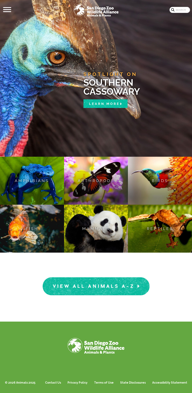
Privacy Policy (78, 382)
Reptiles (160, 228)
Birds (160, 180)
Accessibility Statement (169, 382)
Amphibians (32, 180)
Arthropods (96, 180)
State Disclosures (133, 382)
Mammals (96, 228)
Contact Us (53, 382)
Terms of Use (104, 382)
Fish (32, 228)
